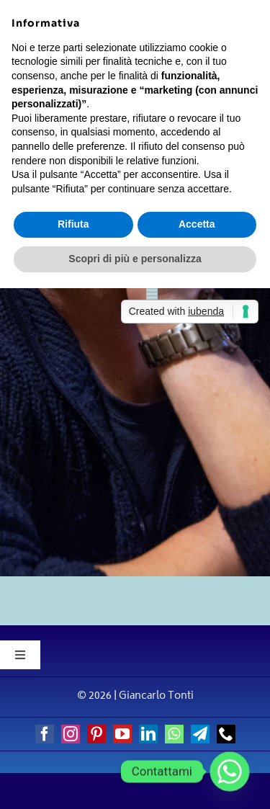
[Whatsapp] (229, 771)
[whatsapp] (174, 734)
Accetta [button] (197, 224)
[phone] (226, 734)
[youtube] (122, 734)
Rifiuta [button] (73, 224)
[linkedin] (148, 734)
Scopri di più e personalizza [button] (134, 258)
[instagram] (70, 734)
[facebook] (44, 734)
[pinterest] (96, 734)
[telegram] (200, 734)
